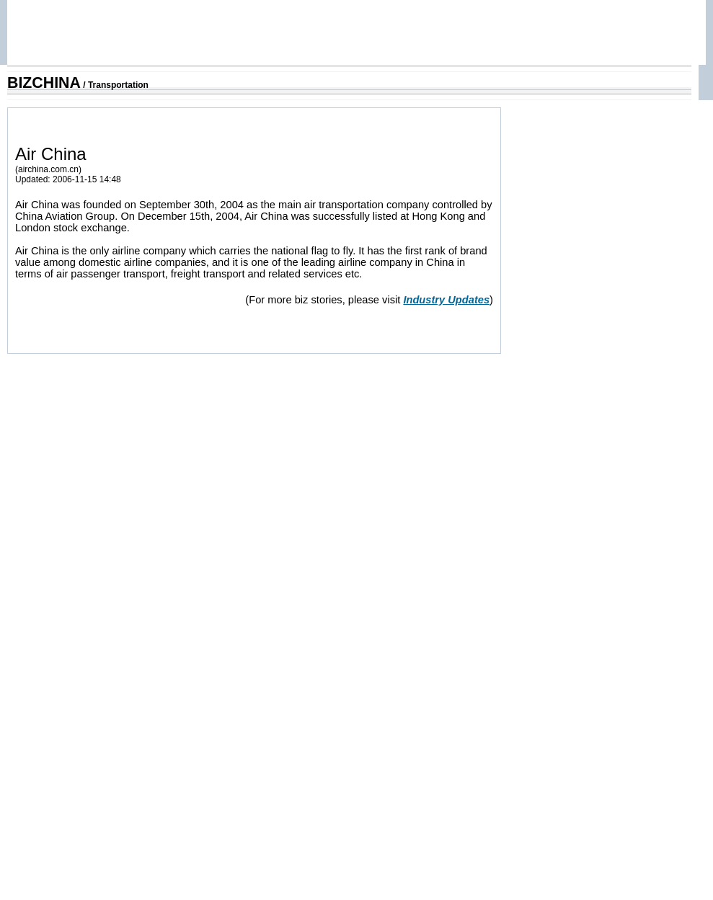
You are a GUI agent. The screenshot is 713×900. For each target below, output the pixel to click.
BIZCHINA (44, 83)
